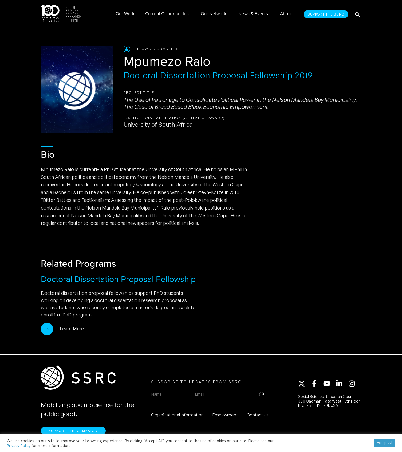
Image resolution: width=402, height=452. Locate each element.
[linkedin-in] (342, 383)
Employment (225, 415)
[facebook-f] (316, 383)
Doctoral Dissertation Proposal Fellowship (118, 279)
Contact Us (258, 415)
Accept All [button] (384, 442)
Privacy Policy (18, 445)
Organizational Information (177, 415)
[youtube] (329, 383)
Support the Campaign (73, 430)
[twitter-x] (304, 383)
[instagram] (352, 383)
